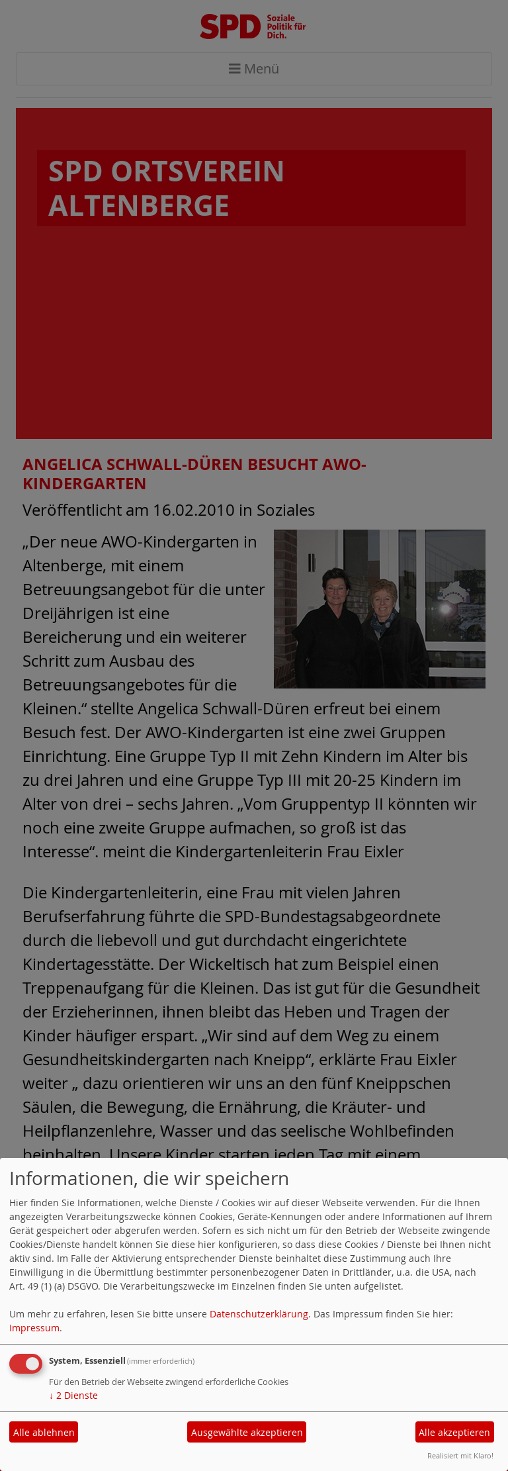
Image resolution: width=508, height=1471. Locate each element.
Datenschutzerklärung (259, 1313)
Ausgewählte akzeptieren (247, 1432)
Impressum (34, 1327)
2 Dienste (73, 1395)
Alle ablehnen (44, 1432)
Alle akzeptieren (454, 1432)
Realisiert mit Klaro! (460, 1455)
